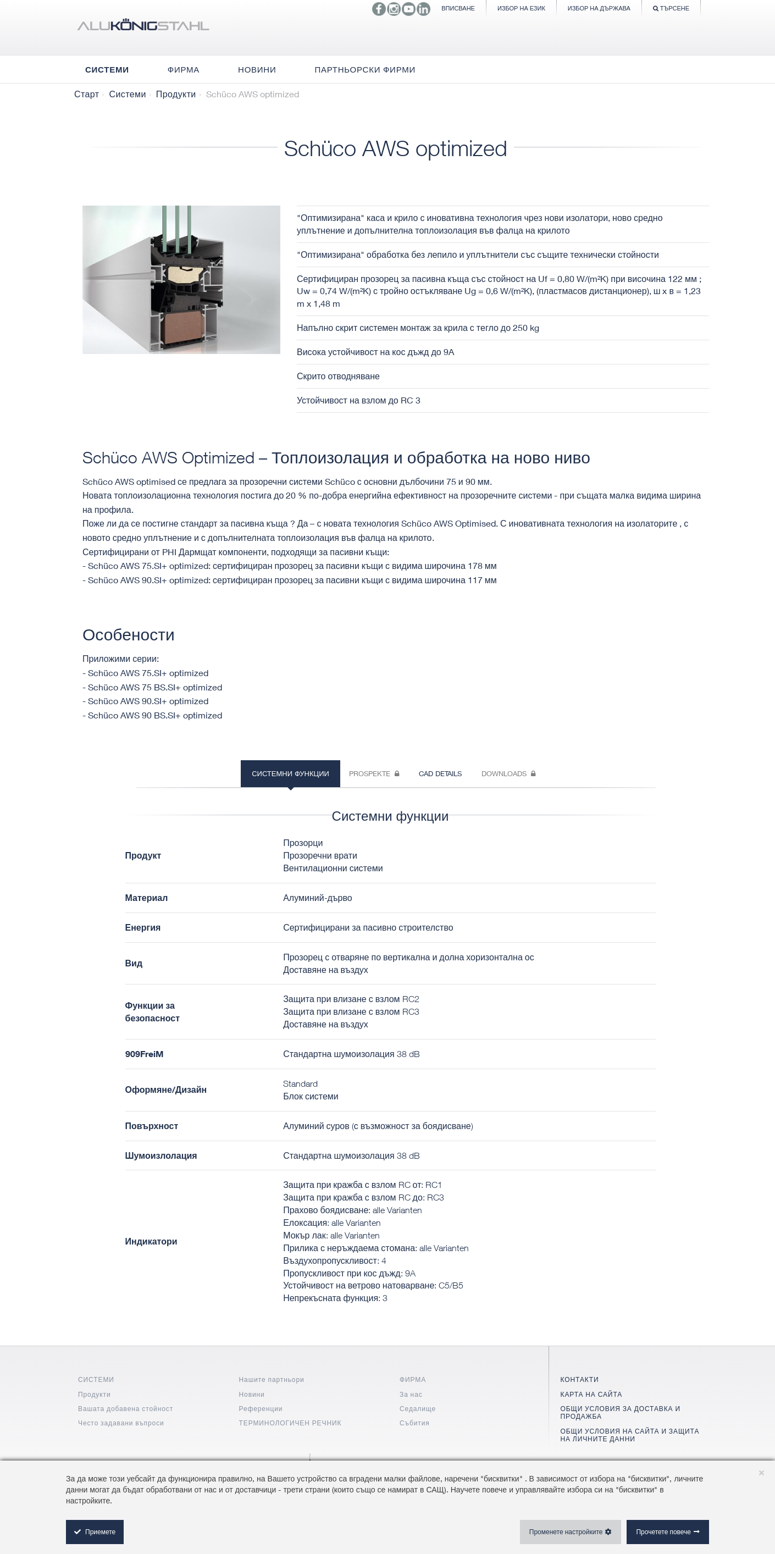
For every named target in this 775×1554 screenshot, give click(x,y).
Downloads (508, 773)
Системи (127, 94)
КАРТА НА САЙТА (592, 1394)
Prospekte (374, 773)
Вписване (458, 8)
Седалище (418, 1408)
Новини (252, 1394)
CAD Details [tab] (440, 773)
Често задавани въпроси (121, 1423)
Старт (86, 94)
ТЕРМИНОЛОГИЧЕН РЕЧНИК (290, 1423)
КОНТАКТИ (580, 1379)
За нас (411, 1394)
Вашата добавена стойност (125, 1408)
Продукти (176, 94)
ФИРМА (413, 1379)
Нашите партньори (272, 1379)
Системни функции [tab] (290, 773)
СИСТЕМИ (96, 1379)
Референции (261, 1408)
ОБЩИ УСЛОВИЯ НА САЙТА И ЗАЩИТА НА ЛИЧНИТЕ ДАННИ (630, 1435)
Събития (415, 1423)
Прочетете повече (663, 1532)
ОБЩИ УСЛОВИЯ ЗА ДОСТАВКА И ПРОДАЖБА (620, 1412)
